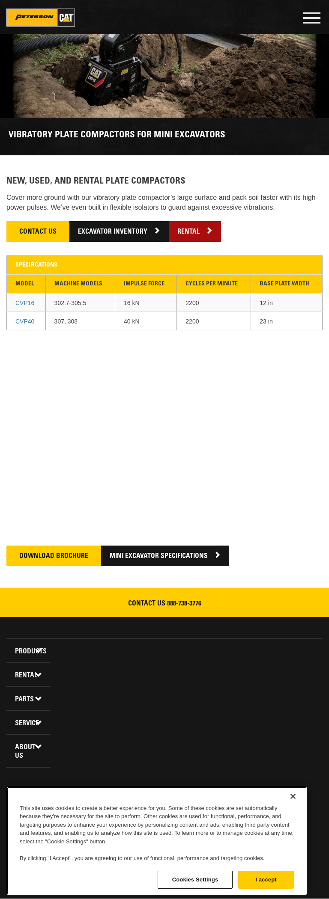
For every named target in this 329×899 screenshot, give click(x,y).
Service (27, 723)
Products (29, 651)
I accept (265, 879)
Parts (24, 699)
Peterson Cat (40, 18)
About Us (25, 752)
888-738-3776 (184, 603)
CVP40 (24, 321)
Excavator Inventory (112, 232)
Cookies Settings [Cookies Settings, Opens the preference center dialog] (195, 879)
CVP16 (24, 303)
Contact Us (38, 232)
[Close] (293, 796)
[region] (157, 841)
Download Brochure (53, 556)
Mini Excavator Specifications (159, 556)
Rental (188, 232)
